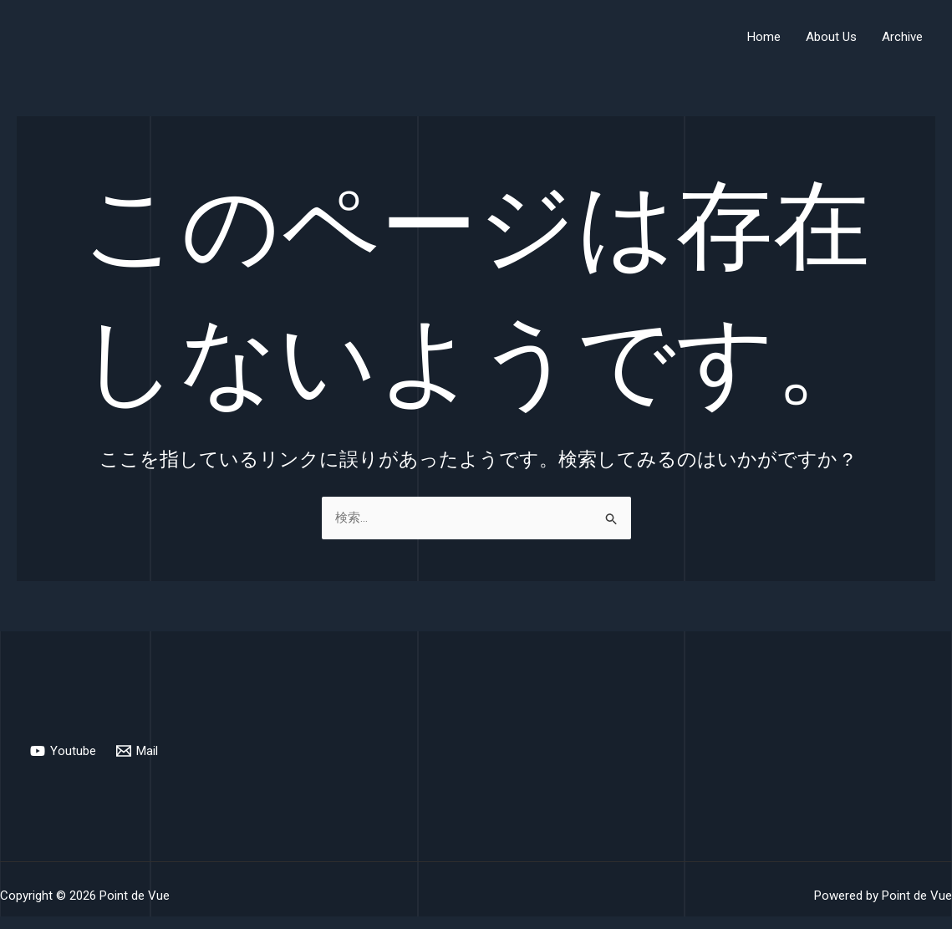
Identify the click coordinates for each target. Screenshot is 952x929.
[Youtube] (63, 750)
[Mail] (137, 750)
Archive (902, 36)
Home (764, 36)
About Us (831, 36)
